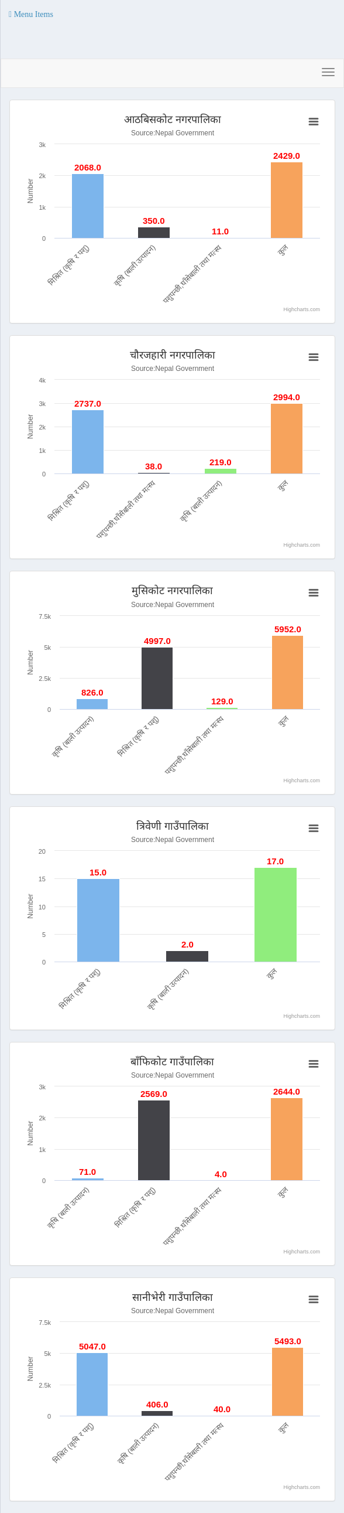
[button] (31, 14)
